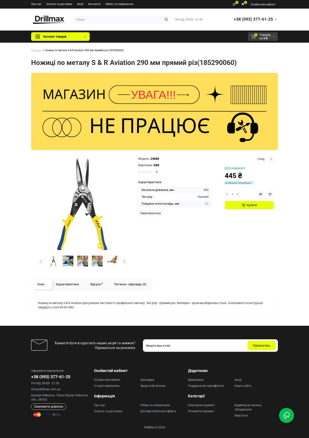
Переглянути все (150, 213)
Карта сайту (243, 385)
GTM (121, 36)
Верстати (241, 415)
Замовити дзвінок (48, 406)
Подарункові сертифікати (206, 385)
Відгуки (96, 284)
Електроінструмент (201, 405)
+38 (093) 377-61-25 (253, 19)
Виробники (196, 379)
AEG (166, 36)
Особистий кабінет (263, 4)
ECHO (153, 36)
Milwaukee (182, 36)
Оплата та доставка (59, 4)
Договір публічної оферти (158, 411)
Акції (80, 4)
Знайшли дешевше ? (239, 182)
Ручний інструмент (201, 411)
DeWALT (136, 36)
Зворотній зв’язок (153, 385)
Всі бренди (104, 36)
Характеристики (67, 284)
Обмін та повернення (119, 4)
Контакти (94, 4)
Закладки (147, 379)
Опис (40, 284)
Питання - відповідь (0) (130, 284)
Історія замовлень (107, 385)
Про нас (36, 4)
